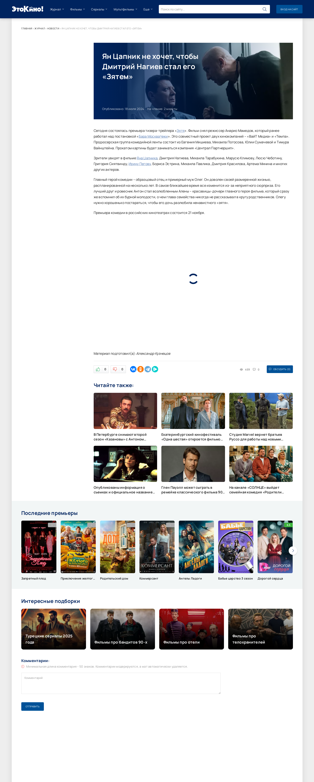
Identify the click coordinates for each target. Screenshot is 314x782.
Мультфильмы (124, 9)
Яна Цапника (147, 158)
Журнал (55, 9)
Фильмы (76, 9)
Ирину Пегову (140, 163)
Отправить (33, 706)
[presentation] (293, 550)
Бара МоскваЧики (153, 136)
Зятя (181, 130)
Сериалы (97, 9)
